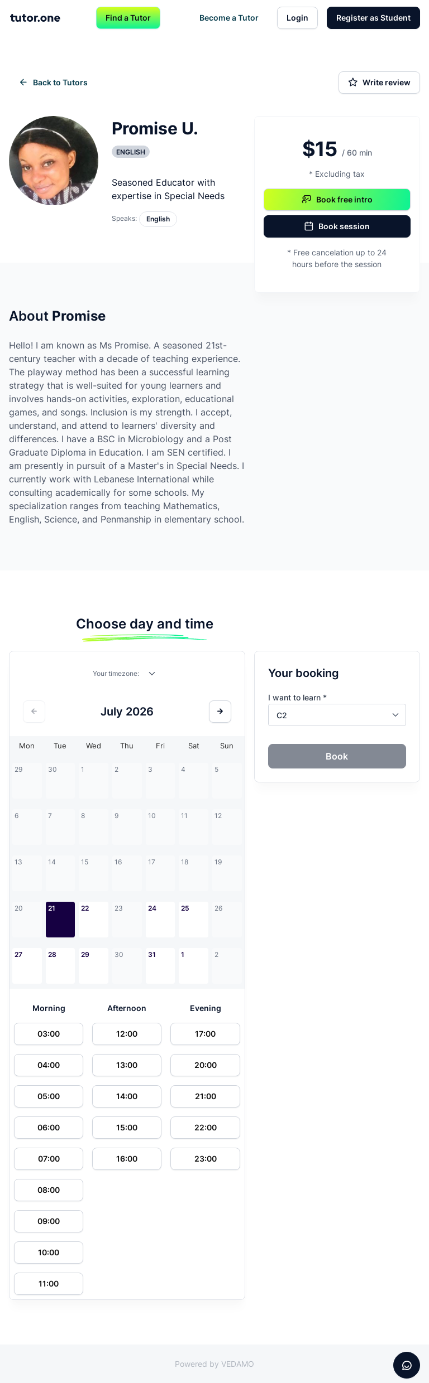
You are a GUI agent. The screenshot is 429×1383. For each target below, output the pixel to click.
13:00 (126, 1065)
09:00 (48, 1221)
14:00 (126, 1096)
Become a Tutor (229, 17)
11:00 (49, 1283)
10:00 (48, 1252)
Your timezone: (116, 673)
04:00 (48, 1065)
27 (18, 954)
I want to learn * (297, 697)
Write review (379, 83)
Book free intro (337, 200)
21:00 (205, 1096)
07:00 (49, 1158)
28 (52, 954)
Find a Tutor (128, 17)
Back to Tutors (53, 83)
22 (85, 908)
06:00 (48, 1127)
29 (85, 954)
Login (297, 17)
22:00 (205, 1127)
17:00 (205, 1033)
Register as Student (373, 17)
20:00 (205, 1065)
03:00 (48, 1033)
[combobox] (152, 676)
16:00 (126, 1158)
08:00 (48, 1190)
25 (185, 908)
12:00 (126, 1033)
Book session (337, 226)
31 (152, 954)
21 (51, 908)
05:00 (48, 1096)
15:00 (126, 1127)
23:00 (205, 1158)
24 (152, 908)
